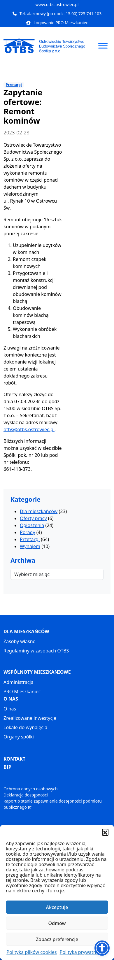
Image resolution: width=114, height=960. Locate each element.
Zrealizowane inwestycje (29, 718)
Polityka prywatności (82, 952)
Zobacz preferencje (57, 939)
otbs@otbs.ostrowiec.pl (29, 429)
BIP (7, 767)
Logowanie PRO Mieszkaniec (57, 22)
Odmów (57, 923)
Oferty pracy (33, 518)
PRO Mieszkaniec (22, 691)
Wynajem (30, 546)
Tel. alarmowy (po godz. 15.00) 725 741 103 (57, 13)
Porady (27, 532)
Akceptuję (57, 907)
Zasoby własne (19, 641)
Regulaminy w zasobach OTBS (36, 650)
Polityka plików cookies (31, 952)
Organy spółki (18, 736)
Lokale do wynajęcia (25, 727)
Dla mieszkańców (38, 511)
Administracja (18, 682)
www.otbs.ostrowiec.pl (57, 4)
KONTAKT (14, 759)
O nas (9, 708)
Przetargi (14, 84)
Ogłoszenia (32, 525)
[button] (105, 832)
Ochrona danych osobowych (30, 788)
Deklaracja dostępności (25, 795)
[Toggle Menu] (103, 45)
